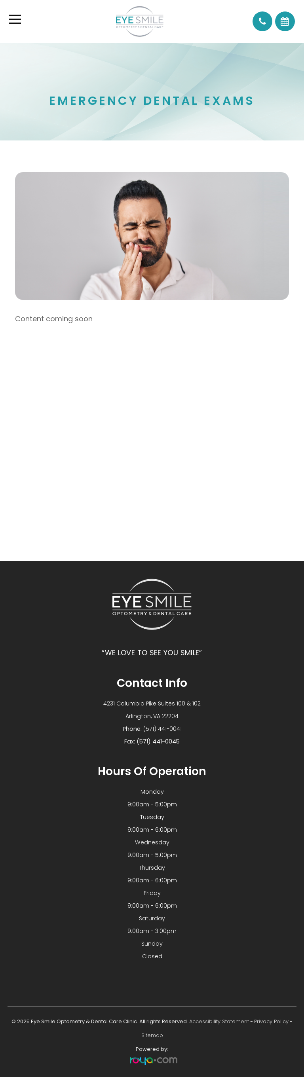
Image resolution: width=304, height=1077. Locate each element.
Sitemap (152, 1035)
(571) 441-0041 (162, 729)
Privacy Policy (271, 1021)
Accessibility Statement (219, 1021)
